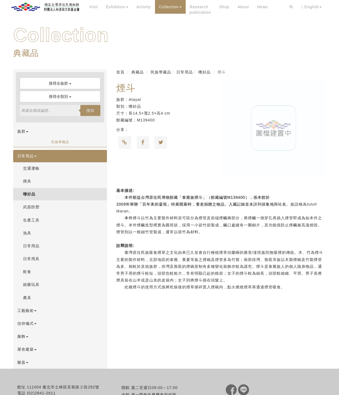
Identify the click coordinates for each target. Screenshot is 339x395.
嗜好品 (29, 194)
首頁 (120, 72)
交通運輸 (31, 168)
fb (291, 7)
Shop (224, 7)
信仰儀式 (26, 323)
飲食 (27, 271)
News (262, 7)
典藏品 (137, 72)
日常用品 (26, 156)
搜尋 (90, 110)
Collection (170, 7)
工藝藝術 (26, 310)
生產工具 (31, 220)
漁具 (27, 233)
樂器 (22, 362)
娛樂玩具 (31, 284)
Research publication (200, 10)
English (311, 7)
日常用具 (31, 259)
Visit (93, 7)
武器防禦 (31, 207)
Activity (144, 7)
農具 (27, 297)
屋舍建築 (26, 349)
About (243, 7)
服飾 (22, 336)
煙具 (27, 181)
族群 (22, 131)
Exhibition (117, 7)
